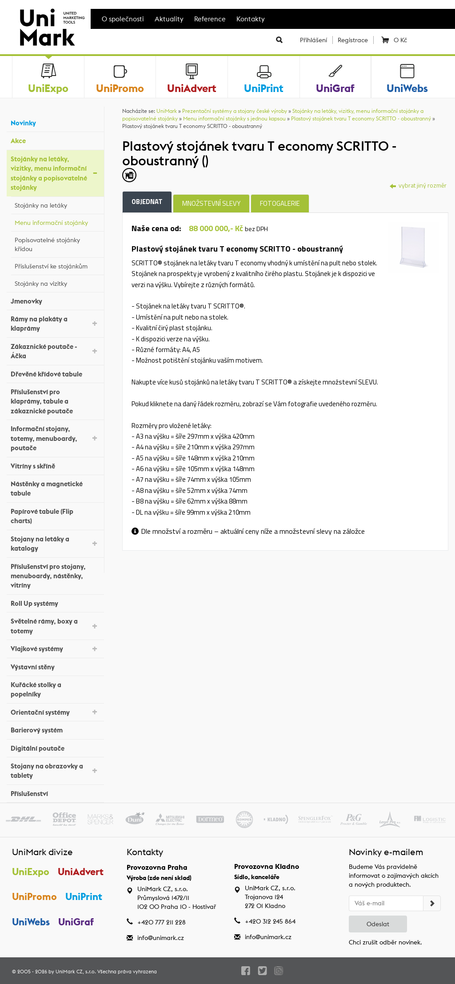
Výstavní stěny (55, 665)
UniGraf (76, 922)
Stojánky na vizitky (57, 282)
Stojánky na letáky (57, 204)
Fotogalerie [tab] (280, 203)
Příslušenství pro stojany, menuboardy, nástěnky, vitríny (55, 576)
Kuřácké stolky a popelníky (55, 689)
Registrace (353, 40)
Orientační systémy (55, 711)
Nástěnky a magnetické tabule (55, 488)
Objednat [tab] (147, 201)
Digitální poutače (55, 747)
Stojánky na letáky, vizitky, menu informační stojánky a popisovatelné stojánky (55, 173)
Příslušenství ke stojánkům (57, 265)
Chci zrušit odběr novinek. (385, 942)
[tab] (413, 246)
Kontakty (250, 19)
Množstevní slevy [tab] (211, 203)
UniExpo (30, 871)
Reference (210, 19)
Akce (55, 140)
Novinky (55, 122)
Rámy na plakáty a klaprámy (55, 323)
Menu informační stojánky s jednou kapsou (234, 118)
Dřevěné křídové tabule (55, 373)
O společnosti (123, 19)
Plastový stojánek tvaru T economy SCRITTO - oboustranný (361, 118)
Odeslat (378, 924)
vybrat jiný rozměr (418, 185)
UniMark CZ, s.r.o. (76, 971)
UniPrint (83, 896)
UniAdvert (81, 871)
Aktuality (169, 19)
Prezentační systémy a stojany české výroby (234, 111)
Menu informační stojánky (57, 221)
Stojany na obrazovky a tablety (55, 771)
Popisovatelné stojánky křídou (57, 244)
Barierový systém (55, 729)
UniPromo (34, 896)
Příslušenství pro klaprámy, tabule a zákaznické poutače (55, 401)
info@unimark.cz (160, 937)
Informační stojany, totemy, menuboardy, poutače (55, 438)
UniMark (166, 111)
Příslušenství (55, 793)
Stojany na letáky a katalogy (55, 543)
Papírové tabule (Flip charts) (55, 516)
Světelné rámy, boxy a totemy (55, 626)
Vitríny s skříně (55, 465)
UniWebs (31, 922)
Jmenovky (55, 300)
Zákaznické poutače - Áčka (55, 351)
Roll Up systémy (55, 602)
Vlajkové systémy (55, 648)
